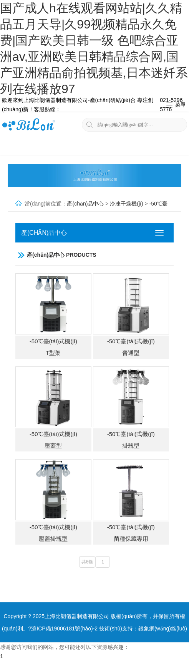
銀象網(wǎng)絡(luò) (162, 628)
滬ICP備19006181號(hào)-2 (64, 628)
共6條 (87, 562)
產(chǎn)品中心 (85, 204)
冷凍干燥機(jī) (126, 204)
